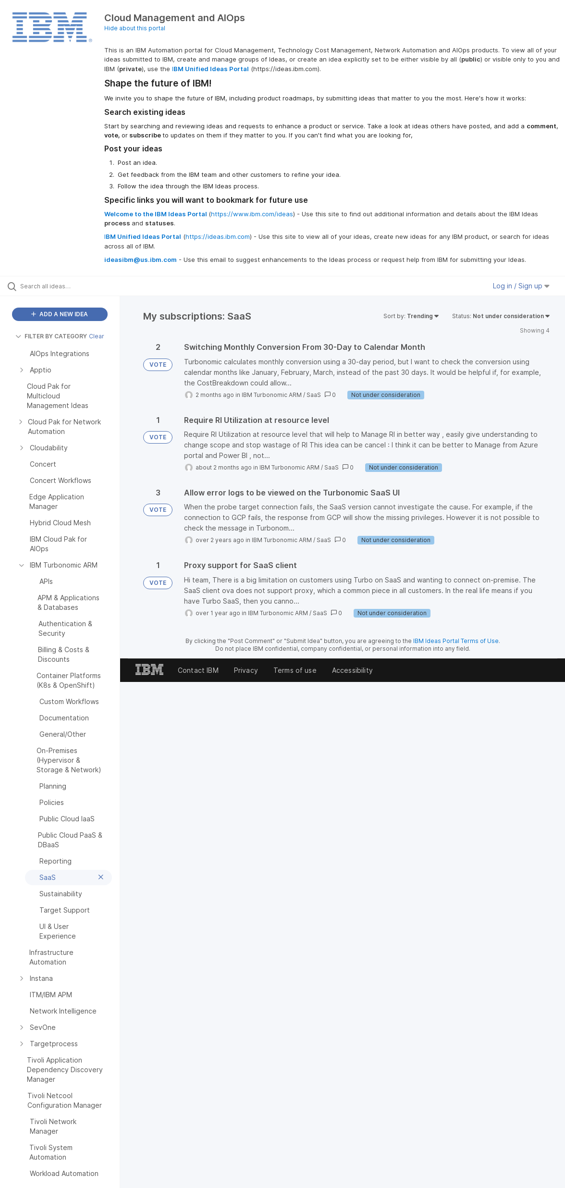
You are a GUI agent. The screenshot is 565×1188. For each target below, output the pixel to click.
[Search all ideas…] (68, 286)
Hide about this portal (134, 28)
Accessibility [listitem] (352, 670)
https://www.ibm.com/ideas (252, 214)
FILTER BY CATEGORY (51, 336)
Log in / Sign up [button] (521, 286)
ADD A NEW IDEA (59, 314)
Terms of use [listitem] (295, 670)
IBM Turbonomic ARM (272, 394)
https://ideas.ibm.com (217, 236)
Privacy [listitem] (246, 670)
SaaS (314, 394)
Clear (96, 336)
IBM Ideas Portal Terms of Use (456, 640)
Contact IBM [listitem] (198, 670)
